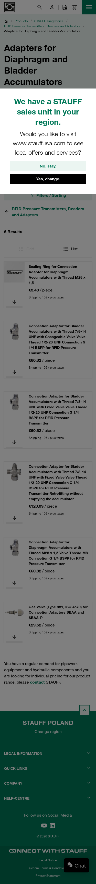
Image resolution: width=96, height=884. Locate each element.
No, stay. (48, 166)
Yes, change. (48, 178)
